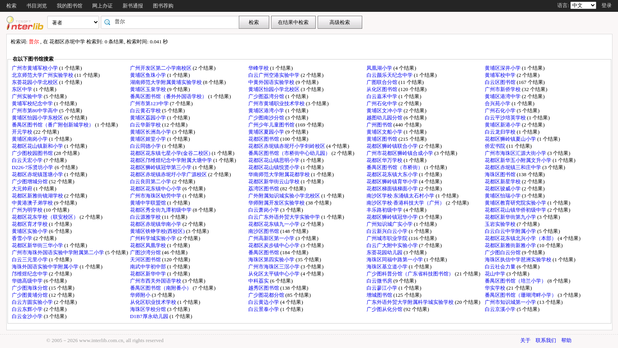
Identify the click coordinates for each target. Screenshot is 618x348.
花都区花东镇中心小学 (156, 189)
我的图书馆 (69, 6)
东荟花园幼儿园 (385, 252)
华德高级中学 (28, 281)
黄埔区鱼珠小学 (148, 75)
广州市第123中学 (150, 103)
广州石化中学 (382, 103)
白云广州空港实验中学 (274, 75)
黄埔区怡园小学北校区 (274, 89)
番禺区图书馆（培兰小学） (516, 281)
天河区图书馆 (146, 259)
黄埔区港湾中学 (503, 96)
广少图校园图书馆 (33, 153)
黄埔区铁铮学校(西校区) (158, 231)
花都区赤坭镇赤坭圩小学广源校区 (169, 174)
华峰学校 (259, 68)
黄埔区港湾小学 (266, 111)
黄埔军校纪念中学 (33, 103)
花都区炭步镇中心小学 (274, 245)
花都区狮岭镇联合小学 (393, 146)
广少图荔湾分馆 (266, 96)
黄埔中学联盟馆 (148, 203)
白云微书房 (380, 281)
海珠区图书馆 (501, 174)
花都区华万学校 (385, 160)
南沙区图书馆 (264, 231)
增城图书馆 (380, 295)
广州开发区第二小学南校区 (161, 68)
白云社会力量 (501, 267)
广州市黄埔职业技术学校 (277, 103)
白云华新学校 (146, 125)
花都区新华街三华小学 (38, 245)
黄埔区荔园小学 (148, 118)
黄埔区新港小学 (503, 125)
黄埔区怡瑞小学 (503, 196)
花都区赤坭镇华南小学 (156, 224)
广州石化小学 (501, 111)
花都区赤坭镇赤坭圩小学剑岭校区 (287, 146)
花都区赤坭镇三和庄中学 (513, 167)
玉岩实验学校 (501, 224)
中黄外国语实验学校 (272, 82)
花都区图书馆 (264, 139)
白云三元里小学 (30, 259)
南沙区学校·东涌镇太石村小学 (401, 196)
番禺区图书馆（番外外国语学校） (169, 96)
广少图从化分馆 (385, 309)
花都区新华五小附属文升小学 (519, 160)
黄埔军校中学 (501, 75)
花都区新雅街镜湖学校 (38, 196)
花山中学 (495, 274)
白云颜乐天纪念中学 (390, 75)
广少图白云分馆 (503, 252)
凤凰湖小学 (380, 68)
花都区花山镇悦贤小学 (274, 167)
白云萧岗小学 (264, 210)
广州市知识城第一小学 (511, 302)
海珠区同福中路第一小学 (395, 259)
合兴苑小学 (498, 103)
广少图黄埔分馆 (30, 295)
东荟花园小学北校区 (35, 82)
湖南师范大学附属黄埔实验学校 (166, 82)
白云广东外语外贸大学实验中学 (284, 217)
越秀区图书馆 (264, 288)
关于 (525, 340)
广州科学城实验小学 (153, 238)
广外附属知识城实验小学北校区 (284, 196)
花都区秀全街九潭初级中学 (161, 210)
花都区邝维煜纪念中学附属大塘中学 (171, 160)
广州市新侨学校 (503, 89)
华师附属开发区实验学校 (277, 203)
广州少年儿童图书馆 (272, 125)
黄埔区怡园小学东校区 (38, 118)
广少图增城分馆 (30, 181)
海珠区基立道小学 (388, 267)
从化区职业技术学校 (153, 302)
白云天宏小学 (28, 160)
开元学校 (23, 132)
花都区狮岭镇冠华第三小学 (161, 167)
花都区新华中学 (148, 274)
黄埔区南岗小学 (30, 139)
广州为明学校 (28, 210)
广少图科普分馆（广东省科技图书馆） (411, 274)
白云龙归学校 (501, 132)
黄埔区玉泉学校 (148, 89)
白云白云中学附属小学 (511, 231)
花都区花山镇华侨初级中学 (516, 210)
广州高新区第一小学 (272, 238)
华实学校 (495, 288)
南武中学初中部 (148, 267)
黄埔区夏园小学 (266, 132)
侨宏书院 (495, 146)
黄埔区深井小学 (503, 68)
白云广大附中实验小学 (393, 245)
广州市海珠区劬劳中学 (156, 196)
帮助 (566, 340)
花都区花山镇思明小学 (274, 160)
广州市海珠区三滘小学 (274, 267)
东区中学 (23, 89)
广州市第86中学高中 (36, 111)
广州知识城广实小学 (390, 224)
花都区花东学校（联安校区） (46, 217)
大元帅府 (23, 189)
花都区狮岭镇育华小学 (393, 181)
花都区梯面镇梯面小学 (393, 189)
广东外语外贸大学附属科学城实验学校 (411, 302)
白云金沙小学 (28, 316)
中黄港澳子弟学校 (33, 203)
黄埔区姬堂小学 (148, 139)
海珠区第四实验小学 (272, 259)
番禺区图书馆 (264, 252)
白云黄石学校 (146, 111)
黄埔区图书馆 (382, 139)
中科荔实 (259, 281)
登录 (606, 5)
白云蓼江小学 (382, 288)
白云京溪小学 (501, 309)
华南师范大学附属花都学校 (279, 174)
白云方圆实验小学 (33, 302)
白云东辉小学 (28, 309)
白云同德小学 (146, 146)
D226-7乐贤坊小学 (33, 167)
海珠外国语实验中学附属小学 (46, 267)
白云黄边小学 (264, 302)
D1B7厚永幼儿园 (149, 316)
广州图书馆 (380, 125)
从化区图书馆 (382, 89)
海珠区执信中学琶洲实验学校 (519, 259)
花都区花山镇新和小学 (38, 146)
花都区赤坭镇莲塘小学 (38, 174)
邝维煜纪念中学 (30, 274)
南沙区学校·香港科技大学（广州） (406, 203)
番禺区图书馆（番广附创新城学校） (53, 125)
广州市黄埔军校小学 (35, 68)
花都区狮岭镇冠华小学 (393, 217)
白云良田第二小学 (151, 181)
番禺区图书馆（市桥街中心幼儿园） (289, 153)
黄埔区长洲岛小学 (151, 132)
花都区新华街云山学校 (274, 181)
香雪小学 (23, 238)
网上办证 (102, 6)
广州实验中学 (28, 96)
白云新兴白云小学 (388, 231)
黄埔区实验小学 (30, 231)
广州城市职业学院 (388, 238)
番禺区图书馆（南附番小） (161, 288)
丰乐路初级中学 (385, 210)
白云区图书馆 (501, 82)
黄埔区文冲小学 (385, 111)
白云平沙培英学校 (506, 118)
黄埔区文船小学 (385, 132)
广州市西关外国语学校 (156, 281)
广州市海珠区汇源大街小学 (516, 153)
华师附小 (141, 295)
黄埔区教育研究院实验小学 (516, 203)
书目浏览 (36, 6)
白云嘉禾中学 (382, 96)
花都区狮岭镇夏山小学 (511, 139)
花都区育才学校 (30, 224)
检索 (11, 6)
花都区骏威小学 (503, 189)
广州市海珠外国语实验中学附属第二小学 (58, 252)
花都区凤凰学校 (148, 245)
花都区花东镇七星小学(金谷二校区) (171, 153)
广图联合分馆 (382, 82)
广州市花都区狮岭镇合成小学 (400, 153)
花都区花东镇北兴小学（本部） (521, 238)
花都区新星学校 (503, 181)
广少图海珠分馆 (30, 288)
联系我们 (546, 340)
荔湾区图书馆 (264, 189)
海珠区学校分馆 (148, 309)
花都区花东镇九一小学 (274, 224)
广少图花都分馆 (266, 295)
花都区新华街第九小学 (511, 217)
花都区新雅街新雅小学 (511, 245)
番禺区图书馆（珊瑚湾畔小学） (521, 295)
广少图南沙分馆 (266, 118)
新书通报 (133, 6)
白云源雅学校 (146, 217)
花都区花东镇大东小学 (393, 174)
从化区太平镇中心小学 (274, 274)
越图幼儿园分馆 (385, 118)
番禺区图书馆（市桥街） (395, 167)
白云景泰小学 (264, 309)
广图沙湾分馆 (146, 252)
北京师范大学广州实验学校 (43, 75)
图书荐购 (163, 6)
